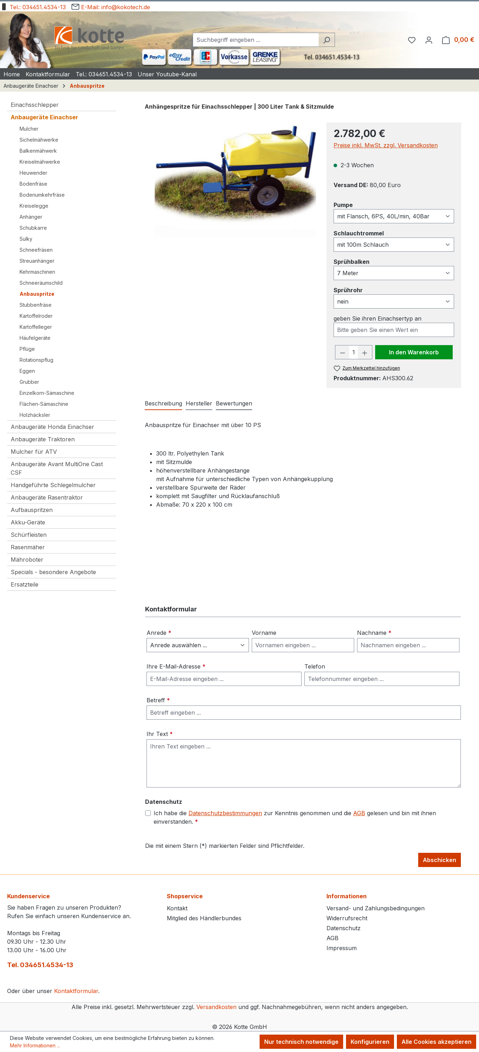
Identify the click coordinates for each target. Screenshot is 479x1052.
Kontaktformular (76, 990)
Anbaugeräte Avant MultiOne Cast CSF (57, 468)
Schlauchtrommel (359, 233)
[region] (232, 176)
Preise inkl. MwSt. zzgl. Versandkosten (386, 145)
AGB (359, 813)
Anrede (159, 632)
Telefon (314, 666)
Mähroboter (27, 559)
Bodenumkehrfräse (42, 195)
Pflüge (27, 349)
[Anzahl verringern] (342, 352)
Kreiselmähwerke (40, 162)
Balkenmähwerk (38, 151)
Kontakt (177, 908)
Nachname (374, 632)
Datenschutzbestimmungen (225, 813)
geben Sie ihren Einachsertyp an (377, 318)
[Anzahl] (353, 352)
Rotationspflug (36, 360)
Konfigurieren (370, 1041)
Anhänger (31, 217)
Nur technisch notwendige (301, 1041)
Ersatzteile (24, 584)
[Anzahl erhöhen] (364, 352)
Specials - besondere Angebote (53, 572)
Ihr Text (160, 733)
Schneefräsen (36, 250)
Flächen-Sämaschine (44, 404)
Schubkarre (33, 228)
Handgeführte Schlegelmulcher (53, 485)
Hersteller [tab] (199, 403)
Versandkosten (216, 1006)
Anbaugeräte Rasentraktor (47, 497)
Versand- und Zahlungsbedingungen (375, 908)
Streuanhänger (37, 261)
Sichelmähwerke (39, 140)
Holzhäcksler (35, 415)
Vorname (264, 632)
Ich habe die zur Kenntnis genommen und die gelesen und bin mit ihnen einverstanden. (295, 817)
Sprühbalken (351, 261)
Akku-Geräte (28, 522)
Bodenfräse (33, 184)
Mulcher (29, 129)
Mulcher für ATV (34, 451)
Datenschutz (343, 928)
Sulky (26, 239)
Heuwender (33, 173)
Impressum (341, 948)
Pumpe (343, 204)
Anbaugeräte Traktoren (43, 439)
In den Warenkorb (414, 352)
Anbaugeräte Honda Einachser (52, 426)
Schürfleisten (29, 534)
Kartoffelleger (36, 327)
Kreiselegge (34, 206)
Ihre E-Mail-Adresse (176, 666)
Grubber (29, 382)
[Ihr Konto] (428, 40)
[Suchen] (326, 40)
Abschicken (439, 859)
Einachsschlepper (35, 104)
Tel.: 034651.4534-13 (33, 6)
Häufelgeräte (35, 338)
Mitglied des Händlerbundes (204, 918)
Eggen (27, 371)
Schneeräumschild (41, 283)
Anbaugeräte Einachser (44, 117)
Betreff (158, 700)
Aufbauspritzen (32, 509)
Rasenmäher (28, 547)
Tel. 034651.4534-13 (40, 965)
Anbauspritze (37, 294)
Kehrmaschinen (37, 272)
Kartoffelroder (36, 316)
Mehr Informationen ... (35, 1045)
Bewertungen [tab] (234, 403)
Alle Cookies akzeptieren (436, 1041)
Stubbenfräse (36, 305)
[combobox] (256, 40)
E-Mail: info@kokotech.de (110, 6)
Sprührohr (348, 290)
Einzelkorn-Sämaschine (47, 393)
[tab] (163, 403)
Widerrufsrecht (346, 918)
